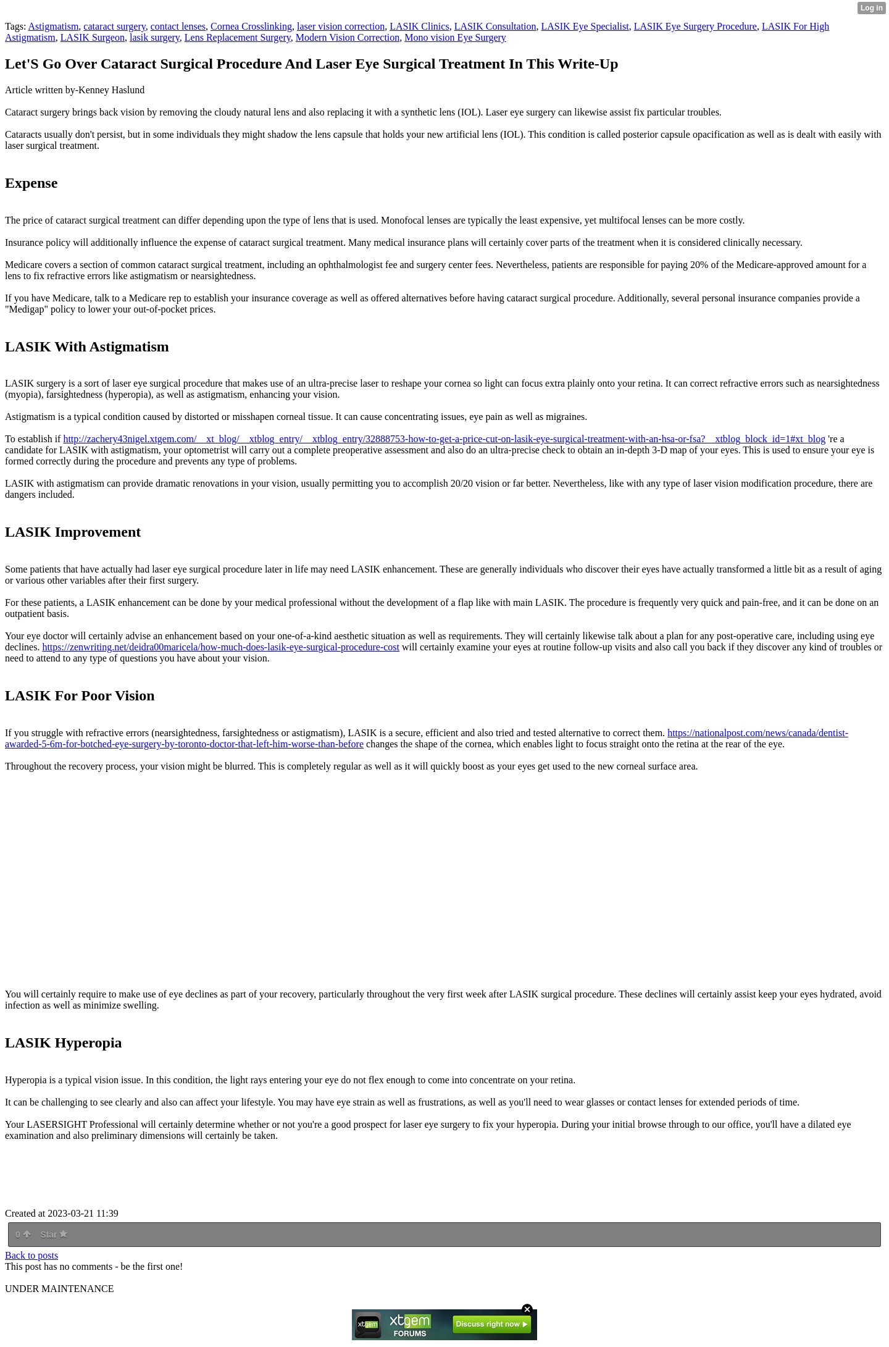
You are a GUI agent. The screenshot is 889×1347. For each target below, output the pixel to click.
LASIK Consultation (495, 26)
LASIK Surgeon (93, 37)
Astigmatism (53, 26)
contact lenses (178, 26)
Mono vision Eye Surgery (455, 37)
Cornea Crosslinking (251, 26)
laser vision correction (341, 26)
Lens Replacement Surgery (238, 37)
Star (53, 1235)
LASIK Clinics (419, 26)
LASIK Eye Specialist (585, 26)
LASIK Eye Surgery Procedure (695, 26)
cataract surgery (114, 26)
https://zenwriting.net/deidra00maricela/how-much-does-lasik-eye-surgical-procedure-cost (220, 647)
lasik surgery (155, 37)
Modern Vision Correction (348, 37)
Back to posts (31, 1255)
